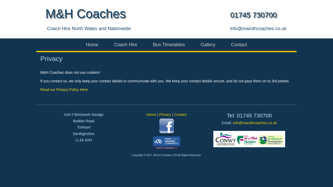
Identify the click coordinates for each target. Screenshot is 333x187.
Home (92, 44)
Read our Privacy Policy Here (64, 90)
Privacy (165, 114)
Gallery (208, 44)
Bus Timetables (169, 44)
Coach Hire (125, 44)
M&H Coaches (86, 14)
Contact (239, 44)
